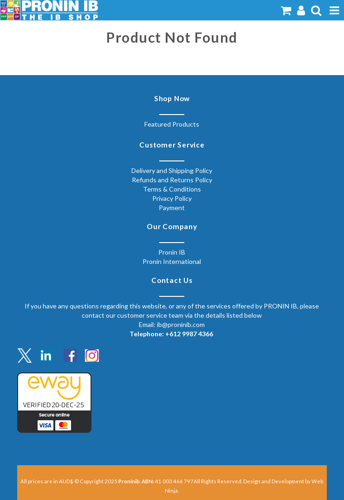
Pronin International (172, 261)
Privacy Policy (172, 198)
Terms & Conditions (172, 189)
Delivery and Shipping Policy (171, 170)
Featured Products (171, 124)
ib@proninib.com (181, 324)
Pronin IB (171, 252)
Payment (172, 208)
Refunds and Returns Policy (172, 180)
